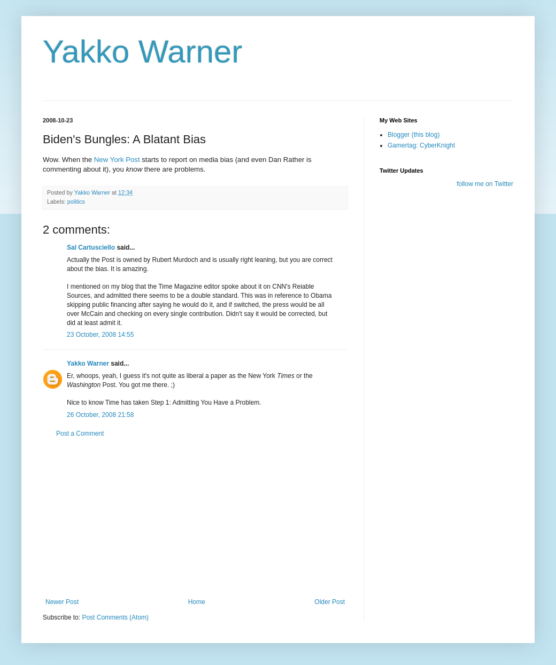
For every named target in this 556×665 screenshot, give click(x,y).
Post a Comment (80, 433)
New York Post (117, 160)
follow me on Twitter (485, 184)
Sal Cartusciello (91, 247)
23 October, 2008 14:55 (100, 334)
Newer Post (62, 602)
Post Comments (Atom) (115, 617)
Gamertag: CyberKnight (421, 145)
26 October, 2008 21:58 (100, 415)
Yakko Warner (142, 51)
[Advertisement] (195, 518)
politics (76, 201)
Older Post (329, 602)
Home (196, 602)
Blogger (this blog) (413, 134)
